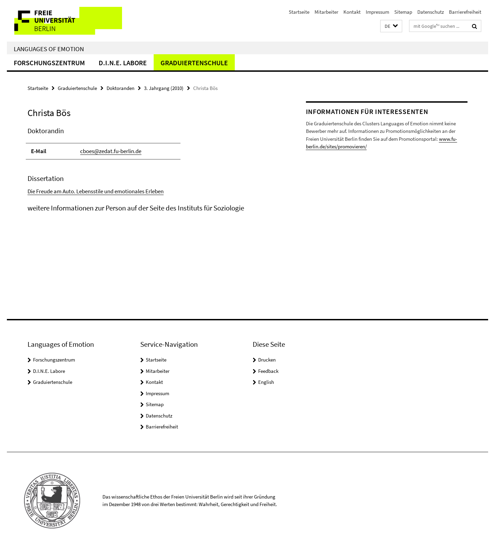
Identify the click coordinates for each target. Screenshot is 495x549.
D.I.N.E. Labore (123, 62)
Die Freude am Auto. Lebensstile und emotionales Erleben (96, 191)
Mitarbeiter (326, 12)
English (266, 382)
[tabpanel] (154, 169)
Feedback (268, 371)
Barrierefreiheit (465, 12)
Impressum (377, 12)
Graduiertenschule (194, 62)
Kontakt (352, 12)
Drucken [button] (267, 359)
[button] (391, 26)
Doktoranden (120, 88)
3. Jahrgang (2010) (164, 88)
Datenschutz (430, 12)
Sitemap (403, 12)
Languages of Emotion (49, 49)
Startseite (299, 12)
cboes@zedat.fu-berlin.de (110, 151)
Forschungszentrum (49, 62)
